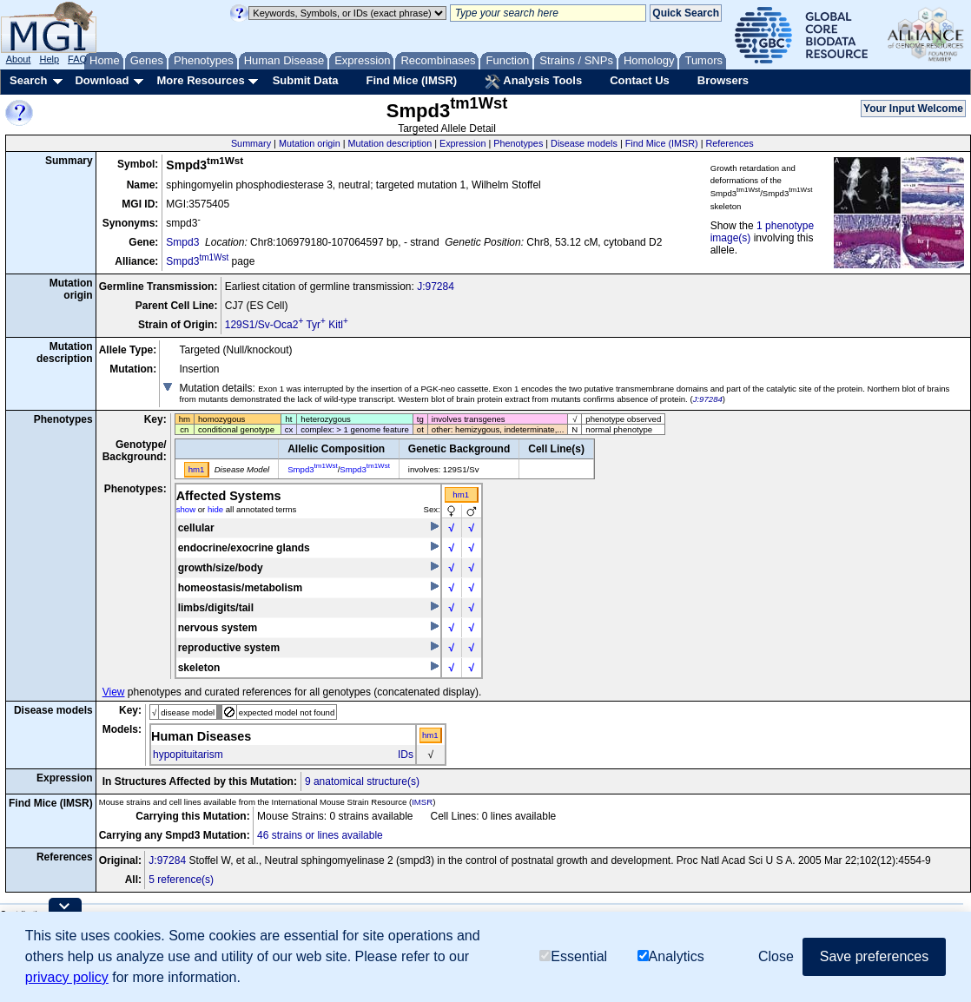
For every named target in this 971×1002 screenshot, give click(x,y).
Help (49, 59)
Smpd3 (182, 242)
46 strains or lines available (320, 835)
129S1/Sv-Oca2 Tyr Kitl (286, 325)
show (185, 509)
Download (102, 80)
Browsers (723, 80)
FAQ (77, 59)
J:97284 (435, 286)
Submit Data (306, 80)
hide (215, 509)
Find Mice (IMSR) (411, 80)
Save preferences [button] (874, 956)
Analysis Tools (533, 81)
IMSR (422, 802)
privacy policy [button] (67, 977)
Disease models (584, 143)
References (730, 143)
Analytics (670, 956)
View (113, 692)
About (18, 59)
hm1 (460, 494)
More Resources (200, 80)
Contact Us (640, 80)
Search (28, 80)
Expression (462, 143)
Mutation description (390, 143)
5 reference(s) (181, 879)
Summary (251, 143)
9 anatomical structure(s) (362, 781)
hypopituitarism (188, 754)
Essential (573, 956)
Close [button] (776, 956)
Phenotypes (518, 143)
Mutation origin (309, 143)
